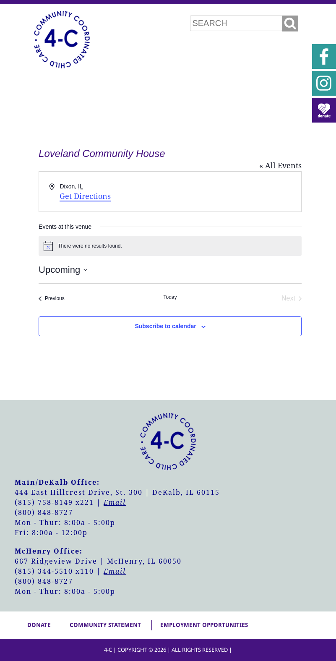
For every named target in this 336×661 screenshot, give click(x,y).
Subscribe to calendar (165, 326)
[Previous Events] (52, 298)
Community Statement (105, 625)
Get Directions (85, 196)
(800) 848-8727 (44, 513)
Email (115, 503)
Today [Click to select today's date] (170, 297)
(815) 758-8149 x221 (54, 503)
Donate (39, 625)
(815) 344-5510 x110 (54, 571)
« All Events (280, 165)
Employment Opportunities (204, 625)
